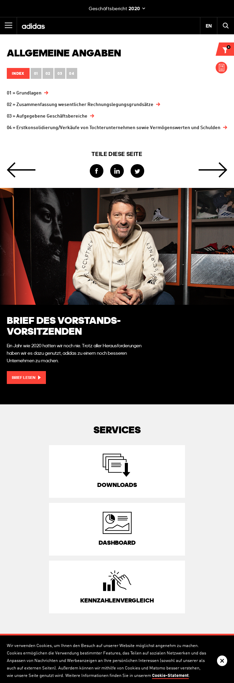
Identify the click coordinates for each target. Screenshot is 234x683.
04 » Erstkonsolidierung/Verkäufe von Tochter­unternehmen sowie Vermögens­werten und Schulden (113, 127)
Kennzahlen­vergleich (117, 600)
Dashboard (117, 542)
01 (36, 73)
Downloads (117, 484)
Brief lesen (23, 377)
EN (209, 26)
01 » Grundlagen (24, 93)
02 (48, 73)
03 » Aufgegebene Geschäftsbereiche (47, 116)
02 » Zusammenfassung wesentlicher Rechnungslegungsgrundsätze (80, 104)
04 (71, 73)
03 (59, 73)
